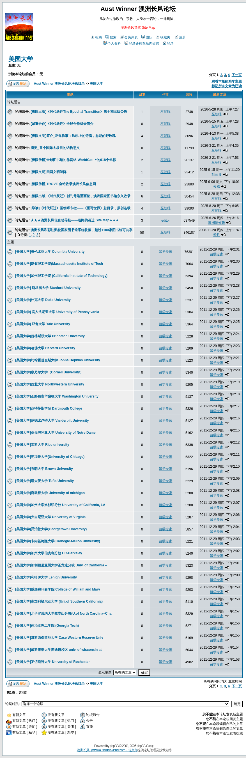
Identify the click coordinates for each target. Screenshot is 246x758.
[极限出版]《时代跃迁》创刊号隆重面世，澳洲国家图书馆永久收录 (80, 196)
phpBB (114, 746)
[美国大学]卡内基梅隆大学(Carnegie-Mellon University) (57, 541)
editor (165, 220)
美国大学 (20, 59)
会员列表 (129, 37)
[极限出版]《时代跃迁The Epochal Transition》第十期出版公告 (79, 112)
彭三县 (216, 174)
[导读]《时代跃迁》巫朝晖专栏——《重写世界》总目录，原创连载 (80, 208)
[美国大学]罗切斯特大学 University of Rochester (52, 662)
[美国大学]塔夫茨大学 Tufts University (44, 481)
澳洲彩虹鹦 (216, 223)
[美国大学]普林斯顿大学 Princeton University (50, 336)
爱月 (216, 235)
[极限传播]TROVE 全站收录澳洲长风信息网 (63, 184)
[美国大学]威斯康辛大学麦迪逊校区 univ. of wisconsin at (58, 650)
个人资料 (112, 43)
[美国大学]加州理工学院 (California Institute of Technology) (61, 276)
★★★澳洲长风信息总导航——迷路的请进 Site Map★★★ (75, 220)
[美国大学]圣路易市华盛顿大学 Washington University (56, 396)
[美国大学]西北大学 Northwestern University (49, 384)
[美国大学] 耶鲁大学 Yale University (42, 324)
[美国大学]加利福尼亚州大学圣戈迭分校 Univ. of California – (61, 565)
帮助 (96, 37)
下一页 (237, 75)
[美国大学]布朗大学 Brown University (44, 469)
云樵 (216, 187)
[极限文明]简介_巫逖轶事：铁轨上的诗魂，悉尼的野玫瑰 (73, 136)
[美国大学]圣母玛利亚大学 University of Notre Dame (55, 433)
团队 (146, 37)
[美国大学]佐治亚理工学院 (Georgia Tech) (47, 626)
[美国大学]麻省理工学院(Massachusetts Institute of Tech (59, 264)
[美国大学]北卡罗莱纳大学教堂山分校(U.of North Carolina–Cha (63, 613)
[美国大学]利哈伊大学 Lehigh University (46, 577)
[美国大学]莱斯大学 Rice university (42, 445)
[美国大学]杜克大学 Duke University (43, 300)
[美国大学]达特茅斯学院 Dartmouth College (48, 408)
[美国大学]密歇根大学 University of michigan (50, 493)
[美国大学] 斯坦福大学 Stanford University (48, 288)
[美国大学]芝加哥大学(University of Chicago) (49, 457)
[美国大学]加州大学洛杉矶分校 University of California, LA (60, 505)
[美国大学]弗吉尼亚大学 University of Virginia (50, 517)
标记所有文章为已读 (226, 86)
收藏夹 (163, 37)
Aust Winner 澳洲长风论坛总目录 (59, 84)
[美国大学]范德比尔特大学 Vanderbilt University (52, 420)
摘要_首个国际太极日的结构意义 (55, 148)
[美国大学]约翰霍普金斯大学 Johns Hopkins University (57, 360)
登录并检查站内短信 (142, 43)
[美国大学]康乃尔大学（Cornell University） (49, 372)
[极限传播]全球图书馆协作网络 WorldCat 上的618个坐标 (73, 160)
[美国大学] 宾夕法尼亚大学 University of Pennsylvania (57, 312)
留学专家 (165, 252)
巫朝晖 (165, 112)
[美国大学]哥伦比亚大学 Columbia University (49, 252)
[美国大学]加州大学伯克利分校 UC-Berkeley (48, 553)
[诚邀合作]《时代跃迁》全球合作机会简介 (62, 124)
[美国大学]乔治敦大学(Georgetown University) (51, 529)
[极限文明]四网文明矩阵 (48, 172)
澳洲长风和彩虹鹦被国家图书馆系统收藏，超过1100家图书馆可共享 (81, 230)
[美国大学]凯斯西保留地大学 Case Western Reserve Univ (59, 638)
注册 (180, 37)
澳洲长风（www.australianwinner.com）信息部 (107, 750)
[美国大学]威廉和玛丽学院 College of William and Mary (57, 589)
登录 (168, 43)
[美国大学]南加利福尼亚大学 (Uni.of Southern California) (59, 601)
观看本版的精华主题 (226, 81)
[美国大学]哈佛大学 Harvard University (45, 348)
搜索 (110, 37)
